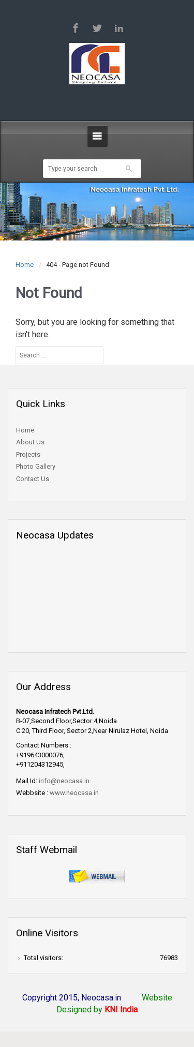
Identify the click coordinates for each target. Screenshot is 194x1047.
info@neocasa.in (64, 781)
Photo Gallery (35, 466)
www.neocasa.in (74, 793)
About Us (30, 442)
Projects (28, 454)
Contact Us (32, 479)
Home (25, 264)
